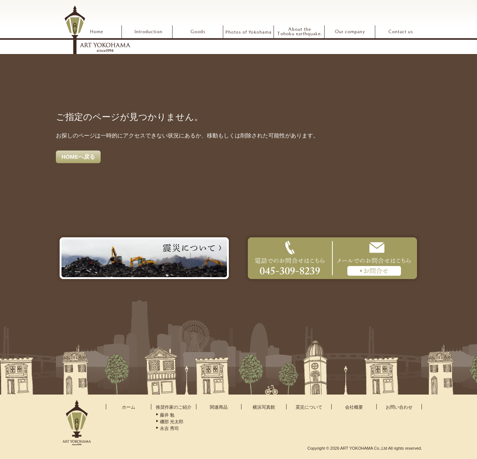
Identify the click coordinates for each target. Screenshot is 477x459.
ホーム (128, 407)
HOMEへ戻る (78, 156)
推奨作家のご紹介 (174, 407)
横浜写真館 (264, 407)
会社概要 (354, 407)
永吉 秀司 (169, 428)
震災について (309, 407)
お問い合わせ (399, 407)
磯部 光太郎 (171, 421)
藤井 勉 (167, 415)
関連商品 (219, 407)
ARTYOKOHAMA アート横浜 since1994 (97, 29)
